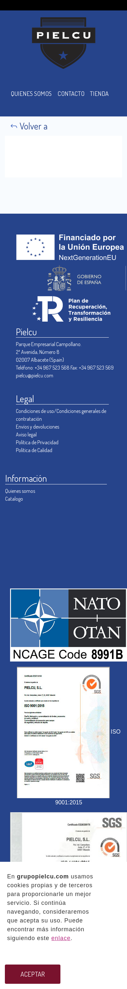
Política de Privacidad (37, 442)
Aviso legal (26, 434)
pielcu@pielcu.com (34, 375)
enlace (60, 938)
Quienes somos (20, 491)
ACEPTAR (32, 974)
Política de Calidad (34, 450)
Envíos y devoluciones (37, 426)
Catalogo (14, 498)
